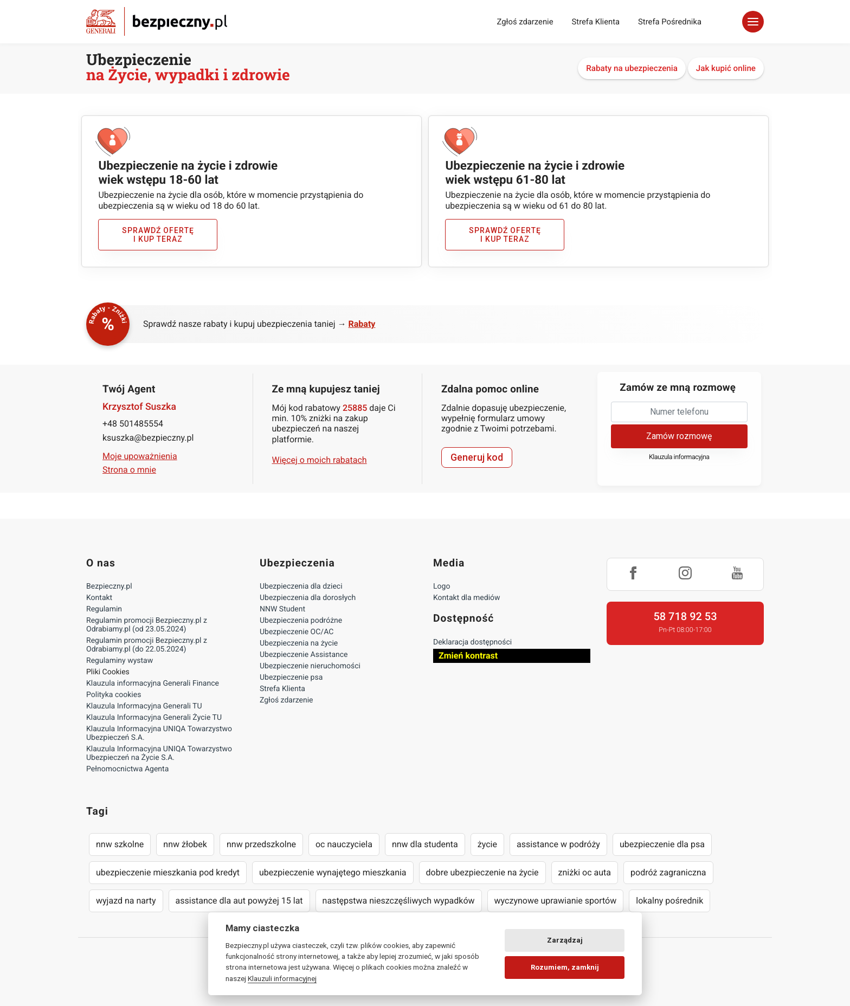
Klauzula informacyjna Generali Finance (152, 683)
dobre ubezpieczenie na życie (482, 872)
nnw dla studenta (425, 844)
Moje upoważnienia (139, 456)
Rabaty (362, 324)
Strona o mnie (129, 470)
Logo (441, 586)
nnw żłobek (185, 844)
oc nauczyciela (343, 844)
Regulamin (104, 609)
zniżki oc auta (584, 872)
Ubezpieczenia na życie (299, 643)
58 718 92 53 (685, 616)
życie (487, 844)
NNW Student (282, 609)
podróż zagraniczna (668, 872)
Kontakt (99, 598)
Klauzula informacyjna (679, 457)
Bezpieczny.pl (109, 586)
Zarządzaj (565, 940)
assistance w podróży (558, 844)
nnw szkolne (120, 844)
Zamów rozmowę (679, 436)
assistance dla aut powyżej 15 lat (239, 900)
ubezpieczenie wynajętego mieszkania (333, 872)
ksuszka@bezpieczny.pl (148, 438)
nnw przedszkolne (261, 844)
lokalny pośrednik (669, 900)
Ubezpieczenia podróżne (301, 620)
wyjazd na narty (126, 900)
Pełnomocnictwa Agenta (127, 769)
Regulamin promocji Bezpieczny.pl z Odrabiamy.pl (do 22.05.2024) (146, 645)
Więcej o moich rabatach (319, 460)
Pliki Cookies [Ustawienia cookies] (108, 672)
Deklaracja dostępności (472, 642)
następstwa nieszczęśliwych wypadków (399, 900)
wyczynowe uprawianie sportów (555, 900)
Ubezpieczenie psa (291, 677)
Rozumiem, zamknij (565, 967)
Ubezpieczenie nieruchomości (310, 666)
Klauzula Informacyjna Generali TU (144, 706)
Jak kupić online (726, 68)
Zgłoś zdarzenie (525, 22)
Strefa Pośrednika (669, 22)
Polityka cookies (113, 695)
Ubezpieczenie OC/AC (296, 632)
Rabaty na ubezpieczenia (632, 68)
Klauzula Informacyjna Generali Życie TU (154, 717)
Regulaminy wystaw (119, 660)
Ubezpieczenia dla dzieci (301, 586)
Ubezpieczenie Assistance (304, 654)
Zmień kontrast (468, 655)
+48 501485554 (132, 423)
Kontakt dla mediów (466, 598)
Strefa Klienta (596, 22)
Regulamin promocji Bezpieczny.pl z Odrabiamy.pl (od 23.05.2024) (146, 625)
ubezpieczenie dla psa (662, 844)
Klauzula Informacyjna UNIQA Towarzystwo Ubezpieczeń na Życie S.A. (159, 753)
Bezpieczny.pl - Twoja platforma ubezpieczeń (156, 21)
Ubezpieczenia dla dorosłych (308, 598)
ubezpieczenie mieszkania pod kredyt (168, 872)
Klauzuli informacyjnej (282, 978)
